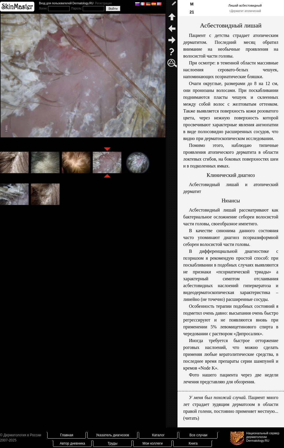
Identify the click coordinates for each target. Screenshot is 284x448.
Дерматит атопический (246, 11)
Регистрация (103, 3)
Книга (193, 443)
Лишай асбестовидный (245, 5)
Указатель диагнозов (112, 435)
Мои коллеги (153, 443)
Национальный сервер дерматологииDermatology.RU (262, 436)
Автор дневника (72, 443)
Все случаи (199, 435)
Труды (112, 443)
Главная (66, 435)
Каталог (158, 435)
